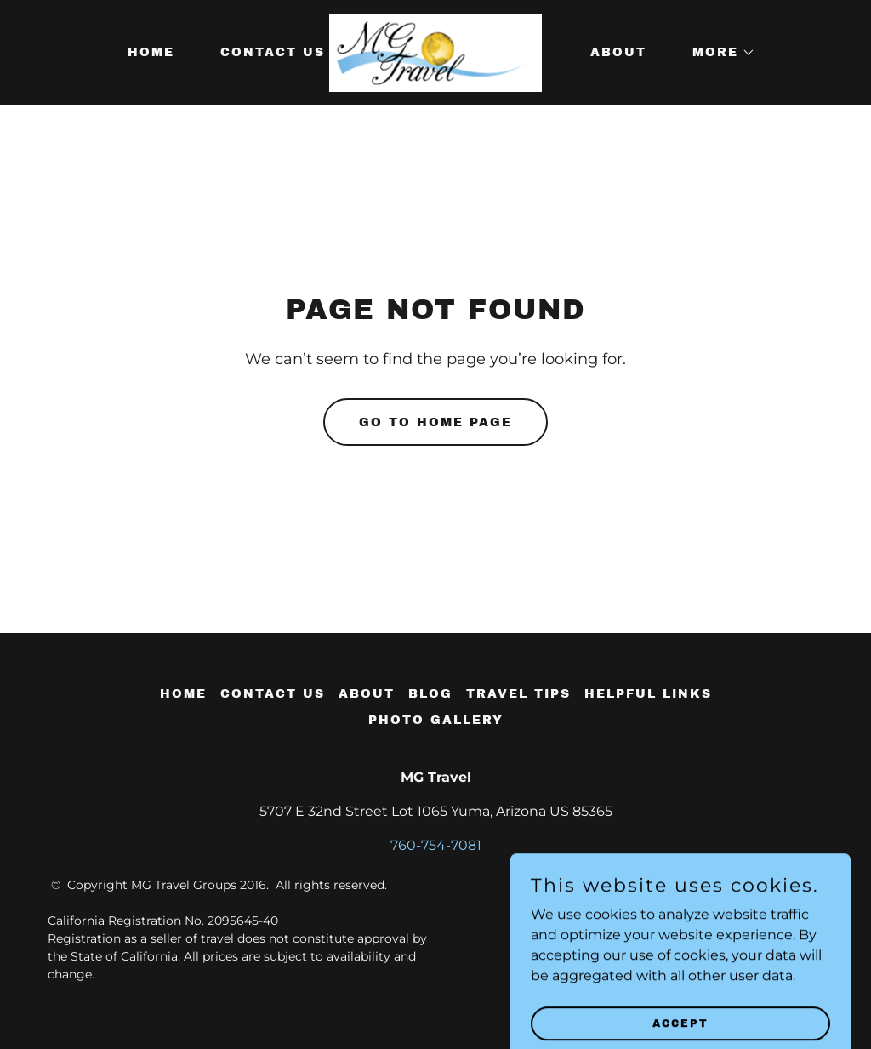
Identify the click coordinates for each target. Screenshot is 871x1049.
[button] (717, 53)
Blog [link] (430, 693)
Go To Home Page (435, 422)
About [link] (618, 52)
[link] (436, 51)
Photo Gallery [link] (436, 720)
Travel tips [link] (518, 693)
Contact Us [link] (272, 52)
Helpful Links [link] (648, 693)
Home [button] (183, 693)
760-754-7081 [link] (435, 845)
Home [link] (151, 52)
